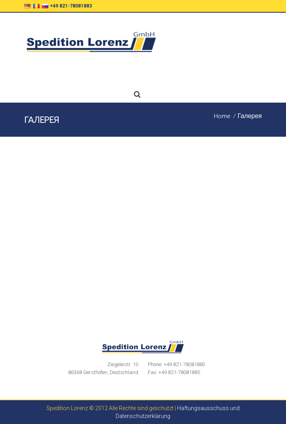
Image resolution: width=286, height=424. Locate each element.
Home (222, 117)
